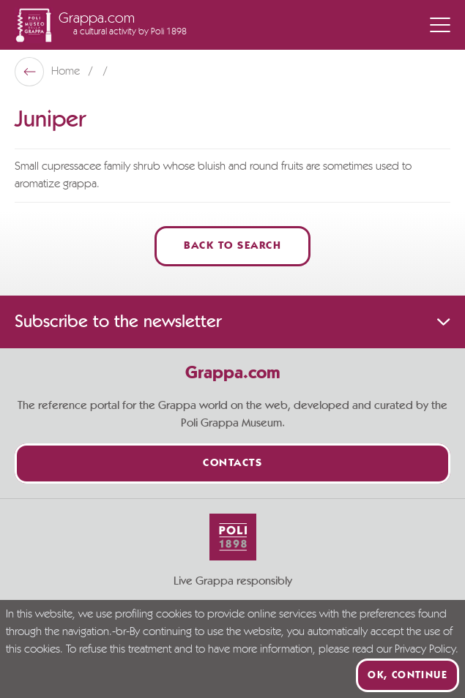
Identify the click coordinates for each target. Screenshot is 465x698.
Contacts (232, 463)
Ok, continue (407, 675)
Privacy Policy (425, 650)
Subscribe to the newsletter (232, 322)
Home (67, 72)
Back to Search (232, 246)
